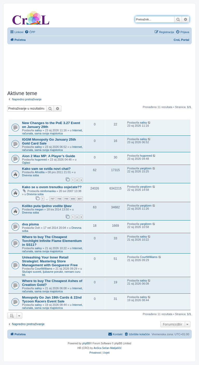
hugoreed (41, 159)
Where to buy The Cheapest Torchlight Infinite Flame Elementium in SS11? (52, 241)
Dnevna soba (30, 175)
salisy (38, 130)
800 (73, 198)
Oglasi (26, 162)
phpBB (86, 343)
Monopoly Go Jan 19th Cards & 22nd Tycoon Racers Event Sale (52, 299)
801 (80, 198)
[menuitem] (30, 32)
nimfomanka (48, 191)
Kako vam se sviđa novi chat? (46, 169)
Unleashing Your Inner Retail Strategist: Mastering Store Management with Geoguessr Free (50, 261)
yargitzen (146, 168)
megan (39, 209)
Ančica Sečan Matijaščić (108, 348)
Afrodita (40, 172)
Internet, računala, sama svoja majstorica (52, 132)
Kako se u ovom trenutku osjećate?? (52, 187)
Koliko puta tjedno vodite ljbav (47, 206)
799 (66, 198)
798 (59, 198)
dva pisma (30, 224)
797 (52, 198)
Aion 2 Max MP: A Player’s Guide (48, 156)
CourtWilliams (43, 268)
